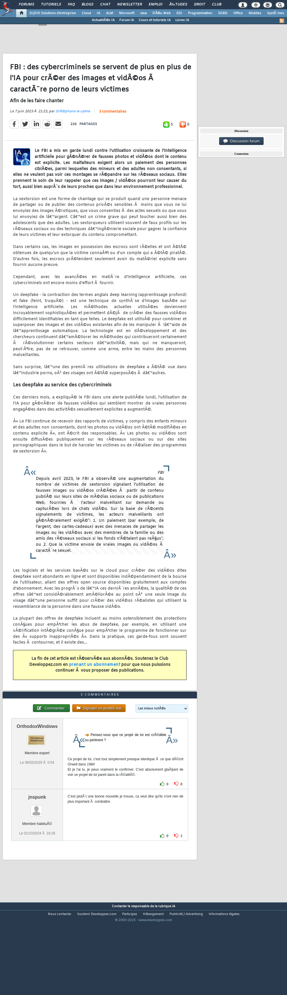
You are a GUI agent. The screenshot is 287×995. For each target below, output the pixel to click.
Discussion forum (241, 141)
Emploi (155, 4)
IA (98, 13)
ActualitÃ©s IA (103, 20)
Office (238, 13)
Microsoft (126, 13)
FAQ (71, 4)
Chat (105, 4)
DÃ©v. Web (161, 13)
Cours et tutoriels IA (155, 20)
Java (143, 13)
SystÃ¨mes (275, 13)
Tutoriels (51, 4)
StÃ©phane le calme (72, 124)
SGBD (223, 13)
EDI (179, 13)
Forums (26, 4)
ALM (109, 13)
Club (216, 4)
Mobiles (255, 13)
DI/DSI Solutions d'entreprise (52, 13)
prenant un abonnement (94, 677)
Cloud (86, 13)
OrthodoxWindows (37, 763)
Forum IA (126, 20)
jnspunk (37, 834)
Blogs (87, 4)
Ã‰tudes (178, 4)
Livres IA (182, 20)
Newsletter (129, 4)
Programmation (200, 13)
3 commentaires (112, 124)
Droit (199, 4)
